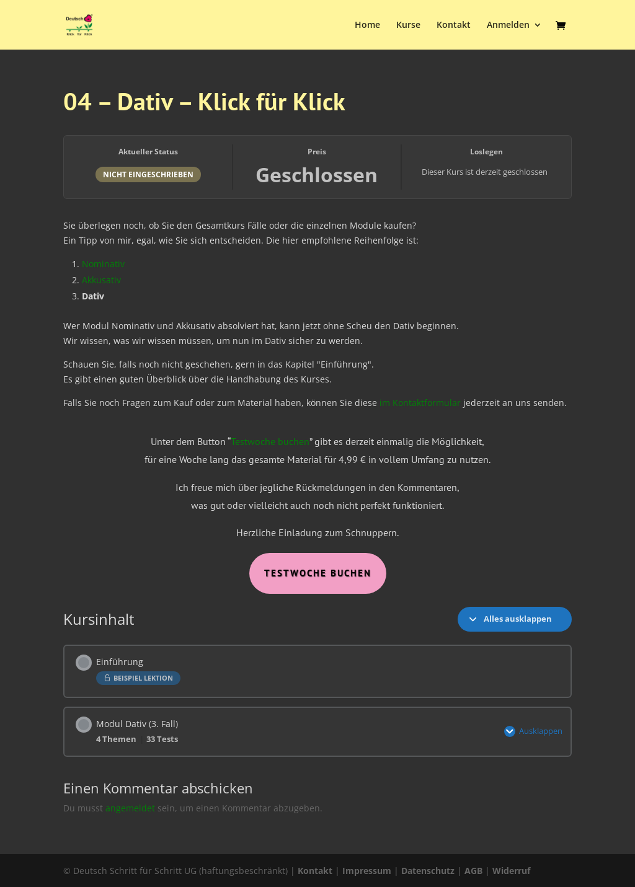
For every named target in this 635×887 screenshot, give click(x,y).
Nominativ (103, 264)
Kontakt (454, 25)
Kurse (408, 25)
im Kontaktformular (420, 402)
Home (367, 25)
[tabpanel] (317, 398)
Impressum (366, 870)
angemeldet (130, 808)
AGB (473, 870)
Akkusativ (101, 280)
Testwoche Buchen (317, 573)
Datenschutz (428, 870)
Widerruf (511, 870)
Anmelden (508, 25)
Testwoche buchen (270, 441)
